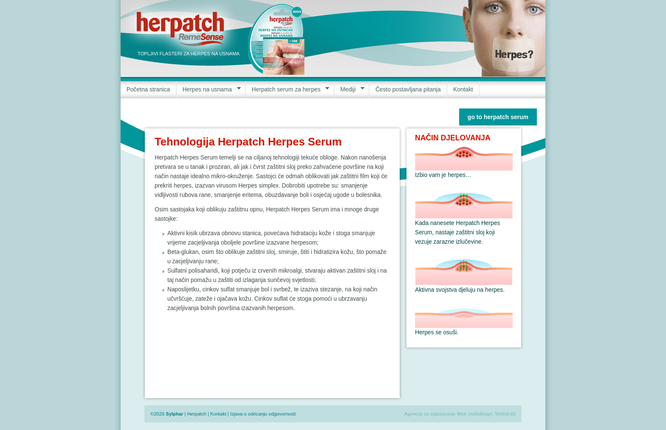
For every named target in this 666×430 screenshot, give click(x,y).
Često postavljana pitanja (408, 89)
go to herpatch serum (498, 117)
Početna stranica (148, 89)
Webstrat (504, 413)
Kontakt (463, 89)
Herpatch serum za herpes (287, 89)
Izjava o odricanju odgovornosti (263, 413)
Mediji (349, 89)
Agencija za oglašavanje (430, 413)
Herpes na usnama (209, 89)
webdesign (481, 413)
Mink (462, 413)
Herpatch (196, 413)
